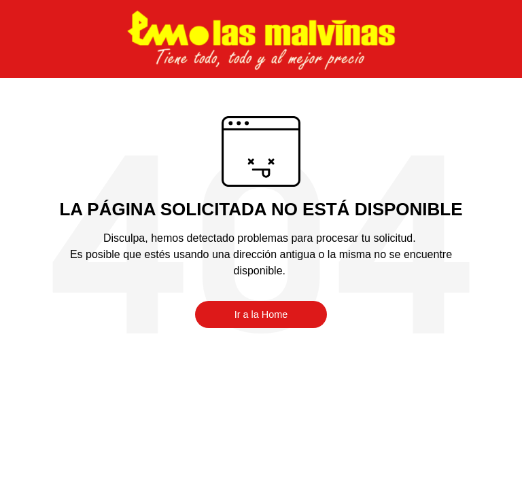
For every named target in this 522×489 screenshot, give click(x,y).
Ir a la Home (261, 314)
